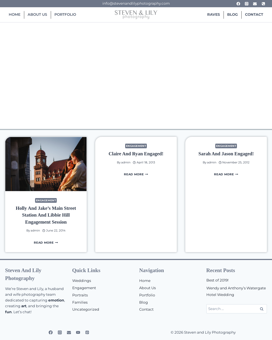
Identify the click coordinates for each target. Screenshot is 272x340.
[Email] (255, 3)
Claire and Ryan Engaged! (136, 153)
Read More (46, 242)
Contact (254, 14)
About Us (37, 14)
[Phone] (263, 3)
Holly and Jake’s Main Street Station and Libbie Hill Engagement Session (46, 215)
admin (35, 230)
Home (14, 14)
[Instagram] (246, 3)
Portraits (80, 295)
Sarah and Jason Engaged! (226, 153)
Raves (213, 14)
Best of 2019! (217, 280)
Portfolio (65, 14)
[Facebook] (238, 3)
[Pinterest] (87, 332)
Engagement (46, 200)
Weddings (81, 281)
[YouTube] (78, 332)
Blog (232, 14)
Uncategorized (85, 309)
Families (80, 302)
